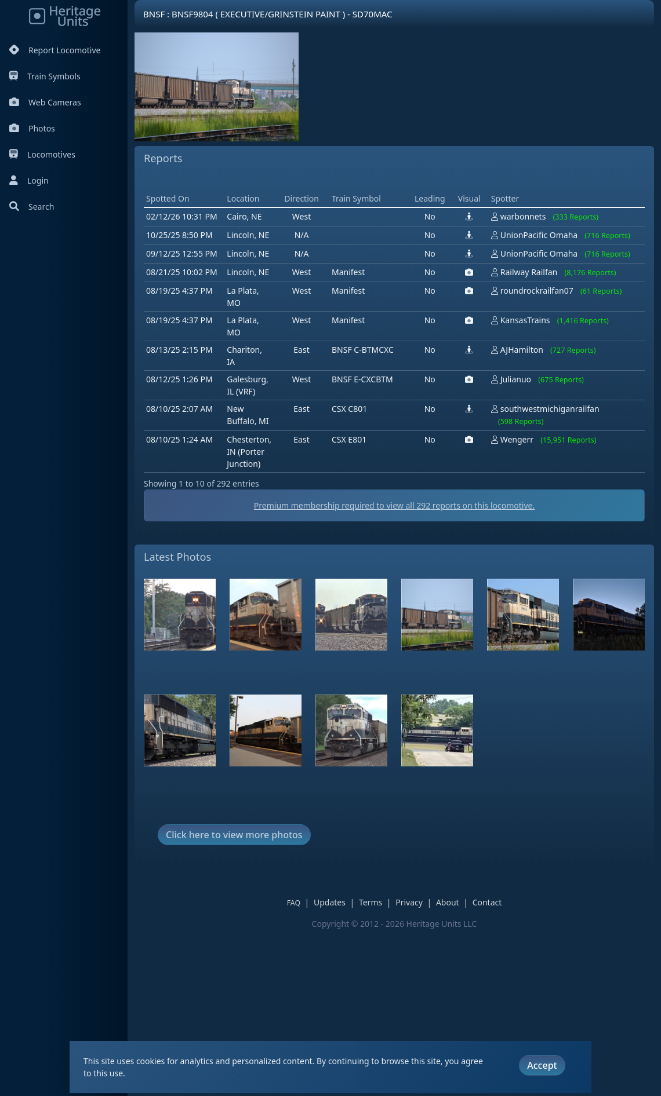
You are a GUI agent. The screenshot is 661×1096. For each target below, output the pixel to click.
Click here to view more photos (234, 999)
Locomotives (42, 154)
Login (29, 180)
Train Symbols (45, 76)
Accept (542, 1065)
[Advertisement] (355, 262)
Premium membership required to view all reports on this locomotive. (394, 670)
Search (31, 206)
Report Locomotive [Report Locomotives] (54, 50)
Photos (32, 128)
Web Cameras (45, 102)
